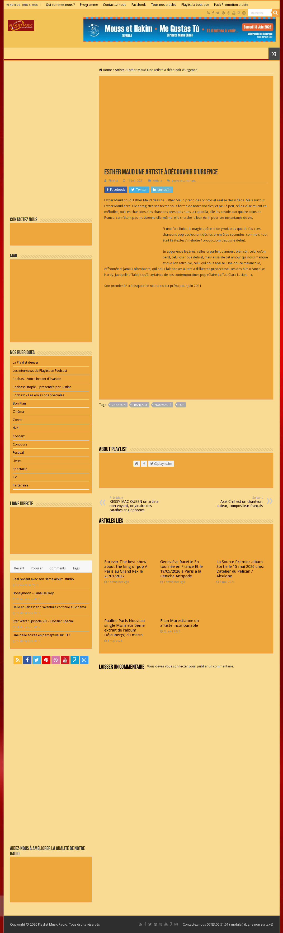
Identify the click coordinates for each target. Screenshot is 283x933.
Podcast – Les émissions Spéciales (38, 395)
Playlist (113, 180)
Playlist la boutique (195, 5)
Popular (37, 568)
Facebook (138, 5)
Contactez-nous (114, 5)
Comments (57, 568)
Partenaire (20, 485)
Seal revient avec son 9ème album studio (43, 579)
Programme (89, 5)
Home (105, 70)
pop (181, 405)
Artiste (120, 70)
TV (15, 477)
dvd (15, 428)
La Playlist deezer (26, 362)
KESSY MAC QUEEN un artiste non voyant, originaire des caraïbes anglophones (137, 504)
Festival (18, 452)
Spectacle (20, 469)
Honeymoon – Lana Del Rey (33, 593)
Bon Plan (19, 403)
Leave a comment (184, 180)
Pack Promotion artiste (231, 5)
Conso (17, 420)
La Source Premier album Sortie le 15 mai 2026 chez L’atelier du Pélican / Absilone (240, 568)
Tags (76, 568)
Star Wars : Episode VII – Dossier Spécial (43, 621)
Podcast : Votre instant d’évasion (37, 379)
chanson (119, 405)
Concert (19, 436)
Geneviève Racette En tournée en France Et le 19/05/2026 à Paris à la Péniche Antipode (181, 568)
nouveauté (163, 405)
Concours (20, 444)
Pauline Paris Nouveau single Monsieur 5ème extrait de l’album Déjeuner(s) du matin (124, 627)
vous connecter (176, 666)
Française (140, 405)
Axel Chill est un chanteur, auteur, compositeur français (236, 502)
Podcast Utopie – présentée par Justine (42, 387)
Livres (17, 461)
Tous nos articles (163, 5)
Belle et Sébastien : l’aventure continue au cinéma (49, 607)
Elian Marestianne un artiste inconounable (179, 623)
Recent (19, 568)
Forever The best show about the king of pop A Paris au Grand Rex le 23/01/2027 (125, 568)
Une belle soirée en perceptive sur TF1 (41, 635)
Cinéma (18, 412)
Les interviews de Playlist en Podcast (40, 371)
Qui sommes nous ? (60, 5)
